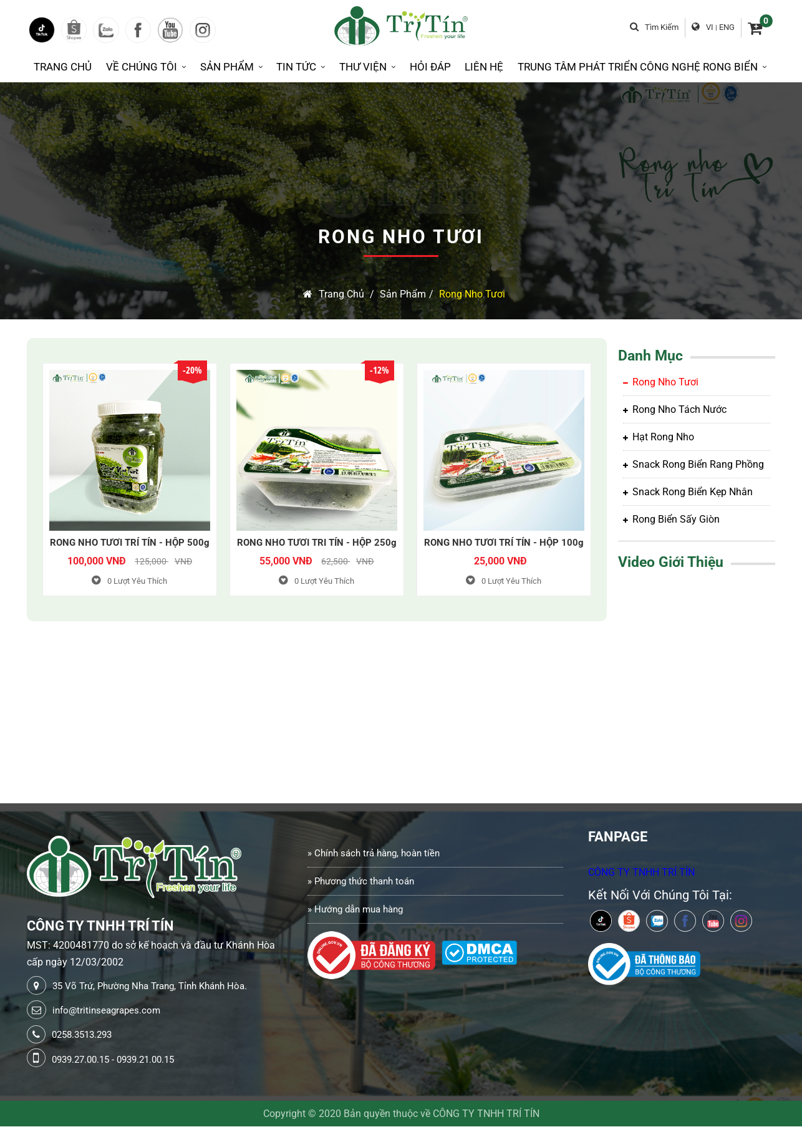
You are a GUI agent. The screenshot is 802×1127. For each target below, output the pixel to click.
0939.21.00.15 (145, 1060)
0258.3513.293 (82, 1035)
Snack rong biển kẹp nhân (688, 492)
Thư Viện (367, 67)
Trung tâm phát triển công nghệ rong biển (642, 67)
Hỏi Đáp (430, 67)
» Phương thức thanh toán (360, 882)
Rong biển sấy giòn (671, 520)
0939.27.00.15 (80, 1060)
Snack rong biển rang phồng (693, 465)
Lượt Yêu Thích (129, 581)
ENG (727, 27)
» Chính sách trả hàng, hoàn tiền (373, 853)
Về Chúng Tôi (146, 67)
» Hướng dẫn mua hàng (355, 910)
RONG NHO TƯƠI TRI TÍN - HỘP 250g (317, 543)
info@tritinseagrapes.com (106, 1011)
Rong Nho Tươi (472, 295)
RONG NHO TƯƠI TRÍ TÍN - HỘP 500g (130, 543)
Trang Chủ (63, 67)
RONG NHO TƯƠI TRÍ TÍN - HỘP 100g (504, 543)
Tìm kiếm (654, 27)
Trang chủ (333, 295)
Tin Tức (300, 67)
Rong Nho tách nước (675, 410)
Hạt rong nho (658, 437)
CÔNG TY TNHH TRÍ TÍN (641, 873)
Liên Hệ (484, 67)
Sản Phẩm (231, 67)
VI (710, 27)
